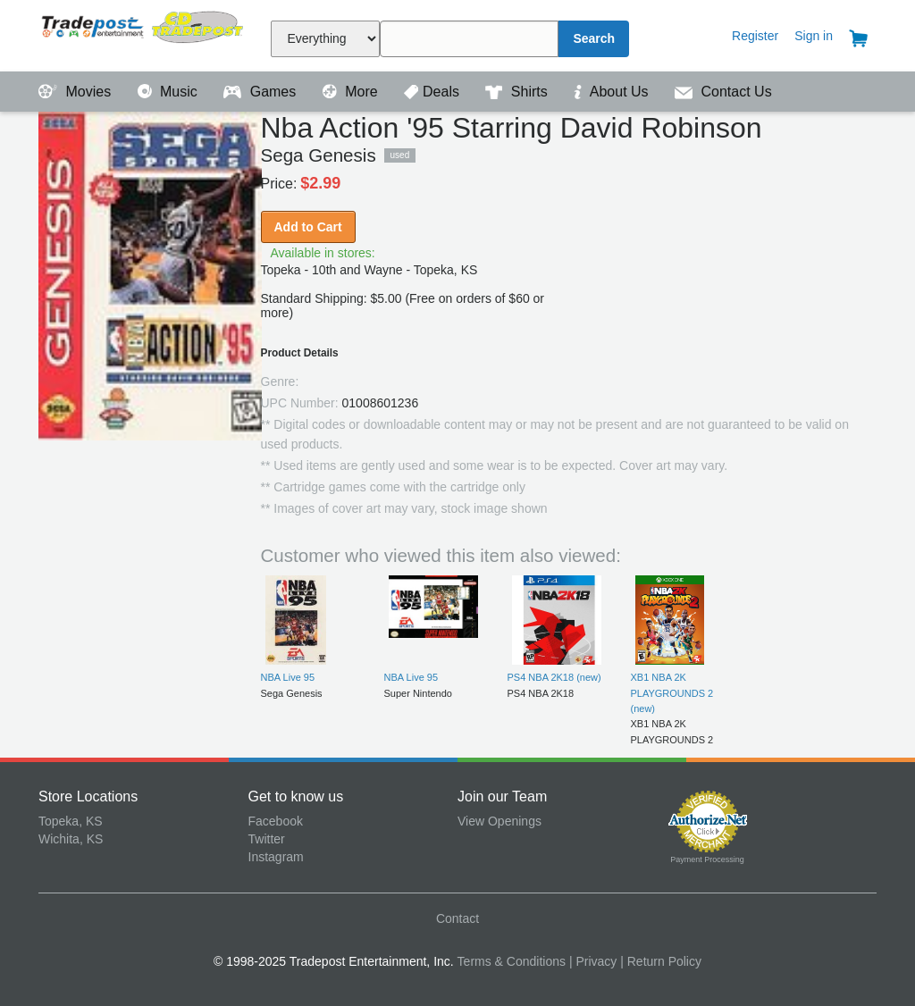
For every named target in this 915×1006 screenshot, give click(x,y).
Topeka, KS (70, 821)
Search (594, 38)
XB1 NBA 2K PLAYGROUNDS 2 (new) (672, 693)
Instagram (276, 857)
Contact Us (723, 91)
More (352, 91)
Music (170, 91)
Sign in (813, 36)
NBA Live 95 (288, 677)
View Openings (499, 821)
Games (261, 91)
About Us (613, 91)
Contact (457, 918)
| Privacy (593, 961)
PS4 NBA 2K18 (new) (554, 677)
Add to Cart (308, 227)
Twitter (266, 839)
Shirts (518, 91)
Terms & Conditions (512, 961)
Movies (76, 91)
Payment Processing (707, 859)
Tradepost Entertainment (143, 33)
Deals (433, 91)
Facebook (275, 821)
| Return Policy (660, 961)
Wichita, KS (70, 839)
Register (755, 36)
